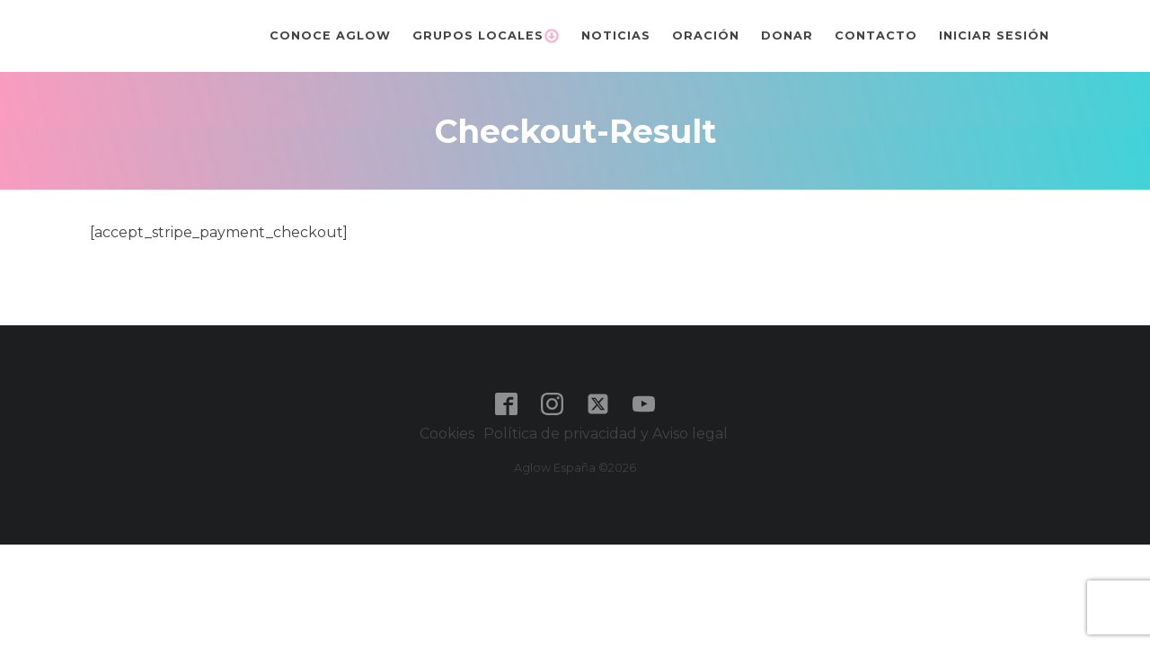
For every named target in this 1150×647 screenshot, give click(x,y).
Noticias (615, 35)
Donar (787, 35)
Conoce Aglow (330, 35)
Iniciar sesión (994, 35)
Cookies (447, 433)
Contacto (876, 35)
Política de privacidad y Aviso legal (607, 433)
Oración (705, 35)
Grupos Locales (486, 36)
